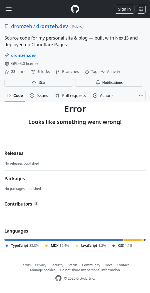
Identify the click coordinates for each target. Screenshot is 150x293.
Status (72, 265)
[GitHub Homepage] (58, 278)
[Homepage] (75, 9)
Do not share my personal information (90, 270)
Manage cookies (42, 270)
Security (57, 265)
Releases (13, 153)
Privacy (40, 265)
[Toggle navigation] (8, 9)
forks (41, 71)
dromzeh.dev (52, 26)
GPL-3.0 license (21, 63)
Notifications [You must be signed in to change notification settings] (109, 82)
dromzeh (21, 26)
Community (91, 265)
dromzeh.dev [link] (23, 55)
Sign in (124, 9)
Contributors (21, 204)
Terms (26, 265)
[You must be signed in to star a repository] (38, 83)
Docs (108, 265)
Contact (123, 265)
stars (15, 71)
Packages (14, 178)
